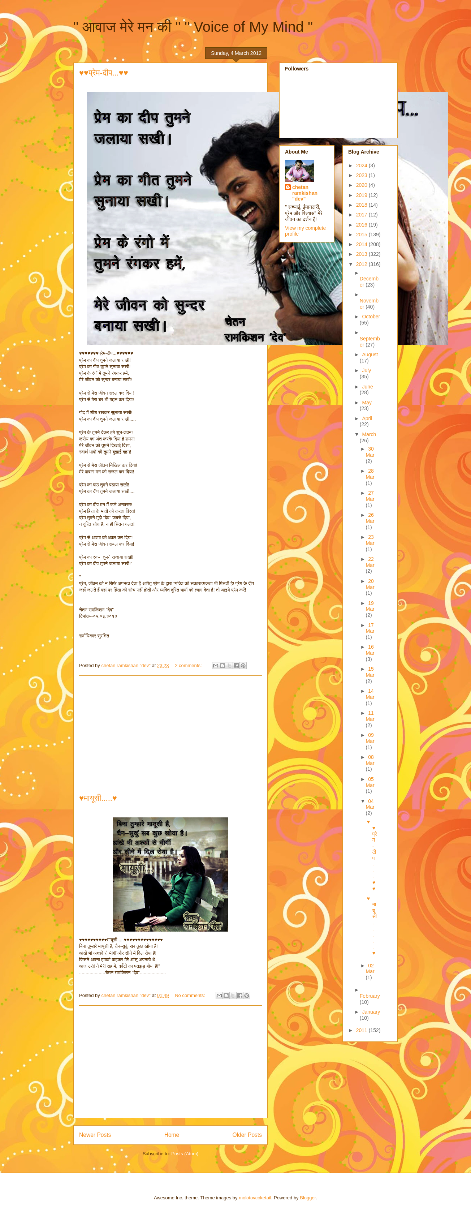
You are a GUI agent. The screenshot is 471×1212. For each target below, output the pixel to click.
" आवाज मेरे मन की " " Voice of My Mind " (193, 27)
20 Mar (370, 584)
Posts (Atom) (184, 1153)
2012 (362, 264)
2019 (362, 195)
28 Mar (370, 474)
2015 (362, 234)
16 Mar (370, 650)
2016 (362, 225)
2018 (362, 205)
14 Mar (370, 694)
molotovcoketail (255, 1197)
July (366, 370)
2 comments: (189, 665)
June (367, 387)
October (371, 316)
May (366, 402)
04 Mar (370, 804)
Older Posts (247, 1135)
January (371, 1012)
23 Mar (370, 540)
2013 (362, 254)
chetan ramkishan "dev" (304, 193)
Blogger (308, 1197)
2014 (362, 244)
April (367, 418)
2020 (362, 185)
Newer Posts (95, 1135)
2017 (362, 215)
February (370, 996)
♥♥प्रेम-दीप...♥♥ (103, 72)
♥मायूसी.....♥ (98, 798)
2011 (362, 1030)
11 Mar (370, 716)
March (369, 434)
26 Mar (370, 518)
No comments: (190, 995)
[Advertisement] (170, 731)
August (370, 354)
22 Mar (370, 562)
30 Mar (370, 452)
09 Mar (370, 738)
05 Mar (370, 782)
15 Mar (370, 672)
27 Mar (370, 496)
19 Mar (370, 606)
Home (172, 1135)
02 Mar (370, 969)
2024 (362, 165)
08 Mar (370, 760)
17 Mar (370, 628)
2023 (362, 175)
